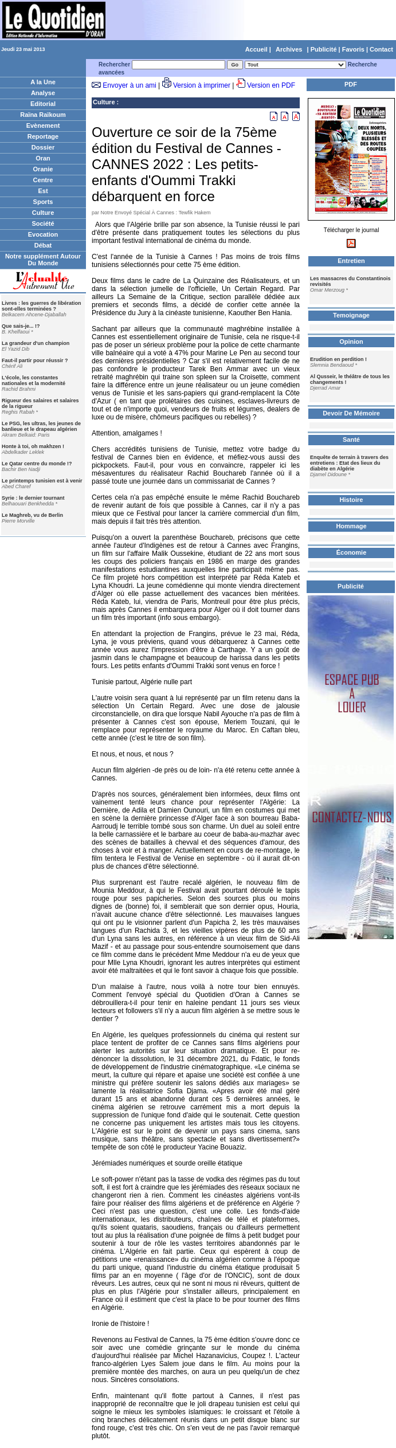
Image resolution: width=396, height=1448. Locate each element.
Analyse (43, 92)
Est (43, 190)
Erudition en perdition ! (338, 359)
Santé (351, 439)
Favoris (353, 49)
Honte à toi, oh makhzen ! (33, 446)
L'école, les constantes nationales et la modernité (33, 380)
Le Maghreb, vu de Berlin (32, 515)
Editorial (43, 103)
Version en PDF (271, 85)
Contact (381, 49)
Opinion (351, 341)
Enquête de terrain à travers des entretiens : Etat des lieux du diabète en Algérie (349, 463)
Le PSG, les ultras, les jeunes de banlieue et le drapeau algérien (41, 426)
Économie (351, 552)
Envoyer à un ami (129, 85)
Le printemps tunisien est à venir (42, 481)
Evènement (43, 125)
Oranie (43, 169)
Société (43, 223)
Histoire (351, 499)
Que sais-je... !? (21, 326)
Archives (289, 49)
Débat (43, 245)
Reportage (43, 136)
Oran (43, 158)
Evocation (43, 234)
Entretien (351, 260)
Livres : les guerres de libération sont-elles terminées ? (41, 306)
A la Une (43, 82)
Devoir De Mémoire (351, 413)
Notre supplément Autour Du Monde (43, 259)
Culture (43, 212)
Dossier (43, 147)
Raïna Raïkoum (42, 114)
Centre (43, 179)
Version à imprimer (201, 85)
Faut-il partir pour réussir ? (35, 360)
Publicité (324, 49)
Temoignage (351, 315)
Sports (43, 201)
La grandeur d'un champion (35, 343)
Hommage (351, 526)
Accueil (256, 49)
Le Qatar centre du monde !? (37, 463)
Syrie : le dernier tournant (33, 498)
